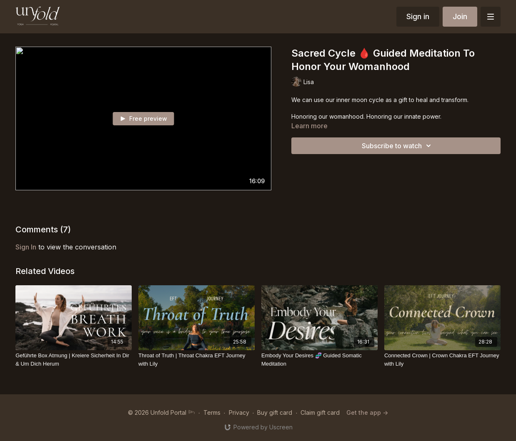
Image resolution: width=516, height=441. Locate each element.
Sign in (417, 16)
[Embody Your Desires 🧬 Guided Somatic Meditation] (319, 359)
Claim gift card (320, 412)
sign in (25, 247)
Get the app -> (367, 412)
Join (460, 16)
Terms (211, 412)
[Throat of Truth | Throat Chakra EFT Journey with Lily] (196, 359)
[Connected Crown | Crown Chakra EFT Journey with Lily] (442, 359)
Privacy (239, 412)
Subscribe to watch (397, 146)
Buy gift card (274, 412)
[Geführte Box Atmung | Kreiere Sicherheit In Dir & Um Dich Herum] (73, 359)
